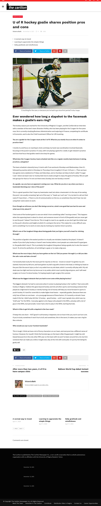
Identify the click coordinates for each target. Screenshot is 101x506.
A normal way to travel (22, 39)
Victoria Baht (17, 31)
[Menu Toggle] (3, 6)
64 (24, 350)
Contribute (47, 503)
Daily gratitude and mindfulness (26, 45)
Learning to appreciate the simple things (29, 42)
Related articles (20, 396)
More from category (51, 396)
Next (21, 428)
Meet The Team (18, 503)
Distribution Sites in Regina (63, 503)
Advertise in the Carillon (33, 503)
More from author (34, 396)
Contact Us (77, 503)
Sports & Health (17, 16)
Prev (15, 428)
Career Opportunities (91, 503)
